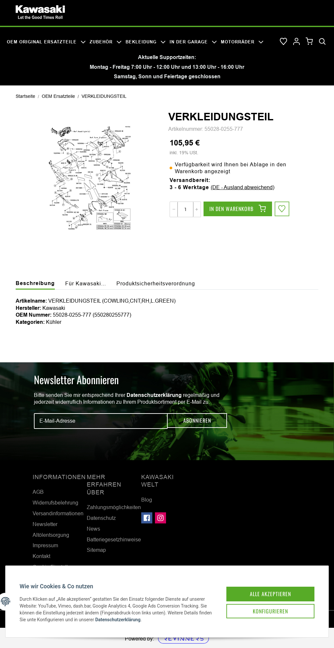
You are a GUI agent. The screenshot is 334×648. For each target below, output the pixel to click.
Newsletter (45, 524)
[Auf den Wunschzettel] (282, 209)
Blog (146, 500)
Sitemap (96, 550)
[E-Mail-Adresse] (101, 421)
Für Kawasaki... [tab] (85, 283)
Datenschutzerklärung (154, 395)
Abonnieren (197, 421)
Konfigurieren (264, 606)
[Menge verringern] (174, 209)
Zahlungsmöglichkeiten (114, 507)
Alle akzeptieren (264, 588)
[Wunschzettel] (283, 42)
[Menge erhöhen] (197, 209)
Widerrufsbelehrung (55, 502)
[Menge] (185, 209)
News (93, 529)
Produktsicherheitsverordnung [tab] (155, 283)
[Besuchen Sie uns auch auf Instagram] (160, 517)
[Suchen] (322, 42)
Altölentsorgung (51, 535)
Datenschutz (101, 518)
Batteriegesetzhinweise (114, 539)
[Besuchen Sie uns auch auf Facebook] (146, 517)
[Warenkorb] (309, 42)
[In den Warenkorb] (238, 209)
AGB (38, 492)
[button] (296, 42)
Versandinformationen (58, 513)
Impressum (45, 545)
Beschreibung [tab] (35, 283)
